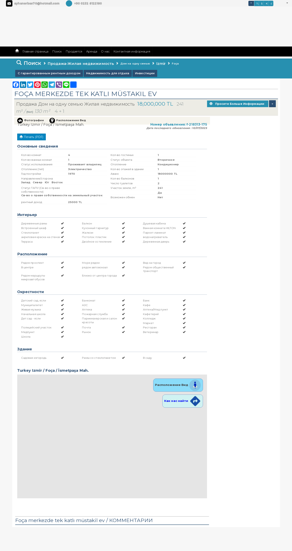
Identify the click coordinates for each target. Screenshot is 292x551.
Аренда (91, 51)
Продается (74, 51)
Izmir (161, 63)
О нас (105, 51)
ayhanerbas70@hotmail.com (36, 3)
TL (257, 3)
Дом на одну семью (135, 63)
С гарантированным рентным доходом (49, 73)
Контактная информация (131, 51)
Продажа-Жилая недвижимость (81, 63)
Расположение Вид (178, 385)
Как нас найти (182, 401)
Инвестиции (145, 73)
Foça (175, 63)
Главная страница (35, 51)
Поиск (57, 51)
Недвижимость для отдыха (107, 73)
